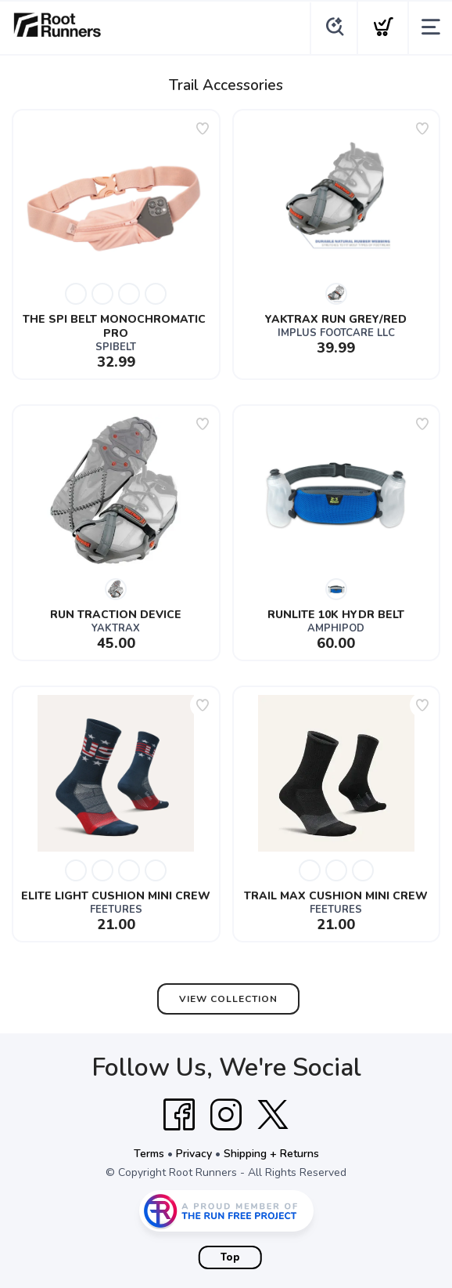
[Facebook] (179, 1114)
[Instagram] (226, 1114)
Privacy (194, 1153)
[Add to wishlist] (202, 128)
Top (230, 1257)
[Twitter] (272, 1114)
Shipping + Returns (271, 1153)
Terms (149, 1153)
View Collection (228, 999)
